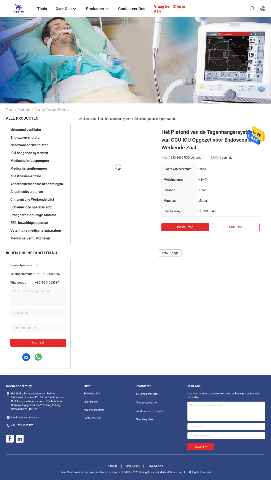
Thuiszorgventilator (25, 137)
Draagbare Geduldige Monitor (33, 215)
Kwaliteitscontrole (94, 409)
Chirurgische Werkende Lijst (32, 199)
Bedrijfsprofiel (92, 393)
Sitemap (113, 465)
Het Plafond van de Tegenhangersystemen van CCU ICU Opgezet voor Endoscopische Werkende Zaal (210, 140)
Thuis (9, 109)
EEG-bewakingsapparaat (29, 223)
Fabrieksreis (91, 401)
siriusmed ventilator (25, 130)
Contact (38, 343)
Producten (24, 109)
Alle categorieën (145, 419)
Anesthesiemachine (25, 176)
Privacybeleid (155, 465)
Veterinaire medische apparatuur (35, 230)
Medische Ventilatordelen (30, 238)
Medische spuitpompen (28, 168)
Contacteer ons (92, 418)
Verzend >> (200, 446)
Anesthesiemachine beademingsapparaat (38, 184)
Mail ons (236, 227)
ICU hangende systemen (29, 153)
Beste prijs (185, 227)
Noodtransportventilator (29, 145)
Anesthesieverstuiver (26, 192)
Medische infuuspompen (29, 161)
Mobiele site (133, 465)
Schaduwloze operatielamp (31, 207)
